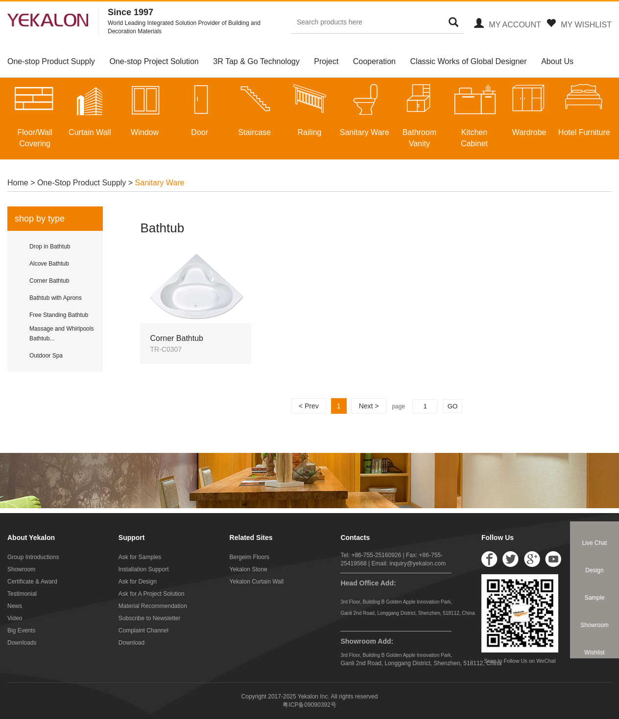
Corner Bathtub (49, 280)
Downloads (21, 642)
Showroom (21, 569)
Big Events (21, 630)
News (14, 606)
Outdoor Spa (46, 355)
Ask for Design (138, 581)
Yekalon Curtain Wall (257, 581)
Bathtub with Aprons (55, 297)
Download (131, 642)
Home (18, 183)
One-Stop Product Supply (81, 183)
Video (14, 618)
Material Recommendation (153, 606)
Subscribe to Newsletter (150, 618)
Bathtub (162, 228)
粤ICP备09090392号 (309, 704)
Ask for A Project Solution (152, 593)
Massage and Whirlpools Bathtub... (61, 333)
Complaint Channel (143, 630)
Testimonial (22, 593)
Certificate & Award (32, 581)
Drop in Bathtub (49, 246)
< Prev (309, 406)
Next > (369, 406)
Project (326, 61)
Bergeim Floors (249, 557)
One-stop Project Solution (153, 61)
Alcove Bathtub (49, 263)
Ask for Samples (140, 557)
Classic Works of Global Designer (468, 61)
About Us (557, 61)
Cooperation (374, 61)
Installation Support (144, 569)
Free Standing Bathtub (58, 315)
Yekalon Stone (248, 569)
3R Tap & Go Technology (256, 61)
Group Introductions (33, 557)
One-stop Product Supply (51, 61)
